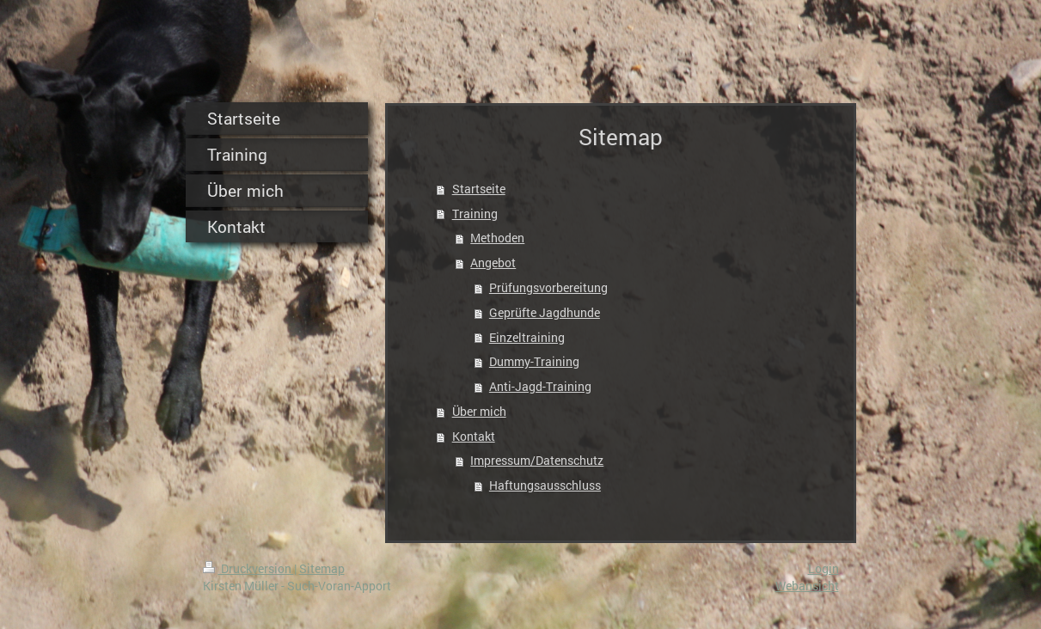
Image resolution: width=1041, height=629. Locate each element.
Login (823, 568)
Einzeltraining (527, 337)
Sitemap (322, 568)
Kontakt (473, 436)
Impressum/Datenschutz (536, 460)
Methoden (497, 237)
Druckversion (248, 568)
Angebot (493, 262)
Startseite (478, 188)
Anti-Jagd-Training (540, 386)
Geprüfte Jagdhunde (544, 312)
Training (475, 213)
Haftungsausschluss (545, 485)
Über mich (479, 411)
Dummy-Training (534, 361)
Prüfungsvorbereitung (548, 287)
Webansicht (807, 585)
